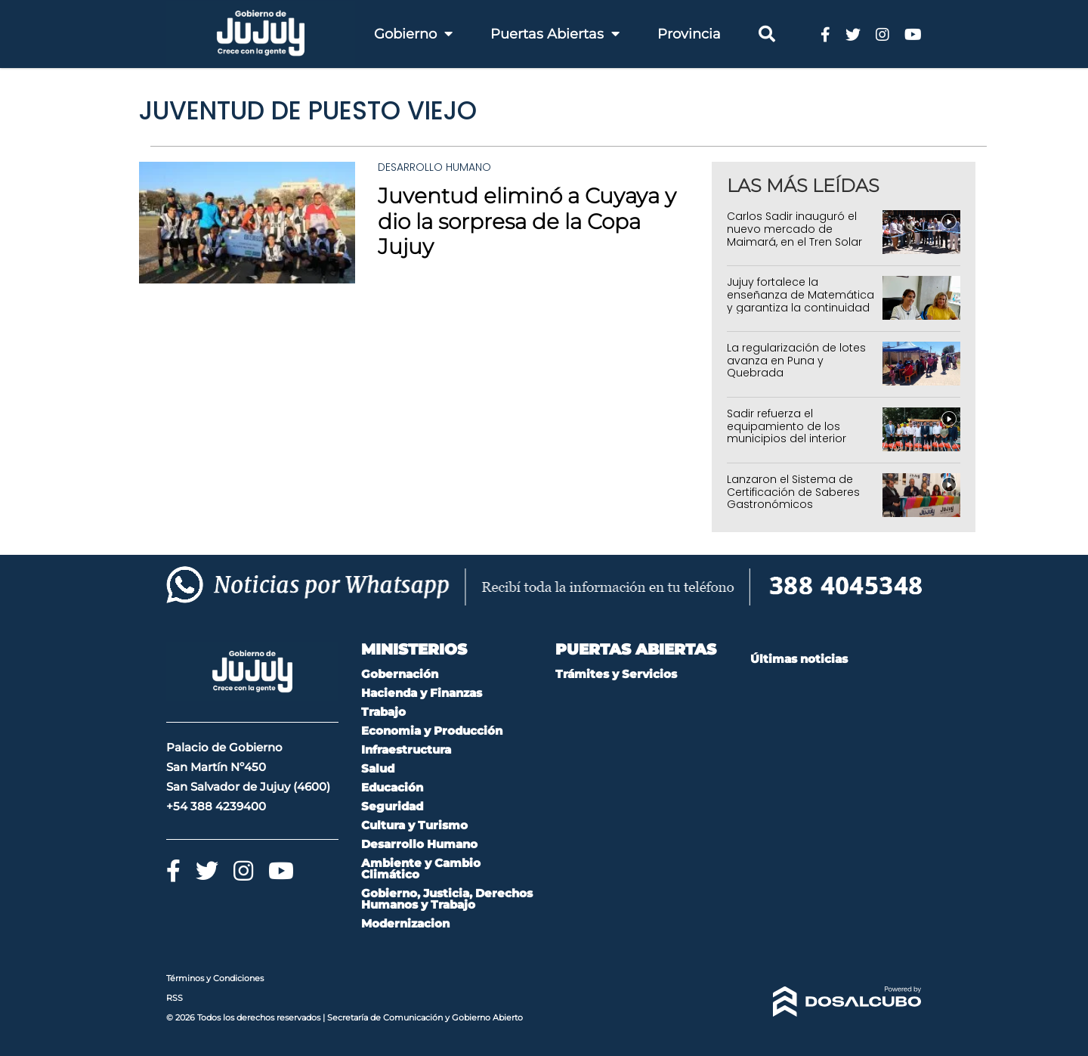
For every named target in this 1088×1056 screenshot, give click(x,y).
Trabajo (383, 712)
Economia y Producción (431, 730)
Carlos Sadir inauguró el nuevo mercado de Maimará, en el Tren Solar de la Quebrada (794, 235)
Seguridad (392, 806)
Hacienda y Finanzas (421, 693)
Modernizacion (405, 923)
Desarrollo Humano (434, 167)
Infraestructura (406, 749)
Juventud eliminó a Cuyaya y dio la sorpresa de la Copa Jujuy (527, 221)
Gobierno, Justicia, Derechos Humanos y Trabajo (447, 899)
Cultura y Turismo (414, 825)
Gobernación (399, 674)
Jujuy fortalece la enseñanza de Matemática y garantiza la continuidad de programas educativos (800, 300)
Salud (377, 768)
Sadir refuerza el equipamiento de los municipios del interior (786, 426)
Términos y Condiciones (215, 978)
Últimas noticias (799, 659)
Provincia (689, 34)
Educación (392, 787)
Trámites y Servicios (616, 674)
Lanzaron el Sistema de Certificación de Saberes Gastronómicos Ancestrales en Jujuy (793, 498)
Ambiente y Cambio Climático (421, 868)
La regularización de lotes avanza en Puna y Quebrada (796, 360)
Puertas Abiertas (555, 34)
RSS (174, 998)
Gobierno (413, 34)
